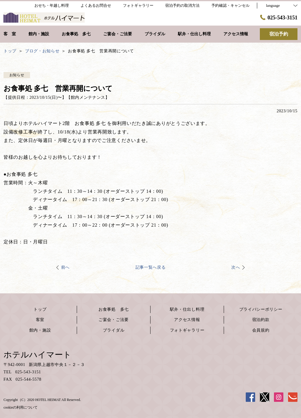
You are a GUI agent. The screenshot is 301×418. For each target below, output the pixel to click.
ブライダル (114, 330)
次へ (235, 267)
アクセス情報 (187, 319)
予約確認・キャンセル (230, 5)
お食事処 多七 (113, 309)
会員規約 (261, 330)
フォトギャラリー (187, 330)
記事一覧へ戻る (151, 267)
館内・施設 (40, 330)
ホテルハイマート (37, 354)
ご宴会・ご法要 (113, 319)
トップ (40, 309)
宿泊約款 (261, 319)
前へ (65, 267)
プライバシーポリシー (260, 309)
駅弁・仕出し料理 (187, 309)
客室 (40, 319)
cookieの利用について (21, 407)
